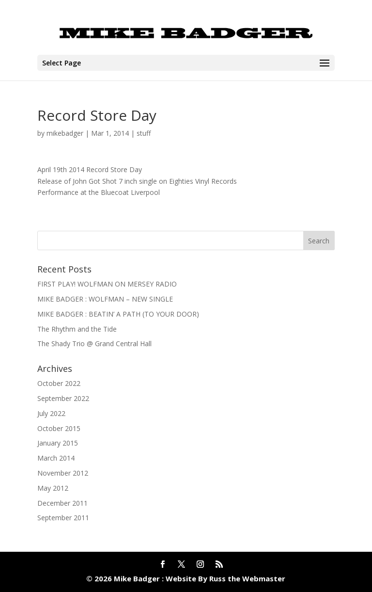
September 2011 (63, 517)
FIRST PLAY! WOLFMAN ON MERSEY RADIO (107, 283)
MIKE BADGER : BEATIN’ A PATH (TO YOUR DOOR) (118, 314)
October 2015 (58, 428)
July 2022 (51, 413)
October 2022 (58, 383)
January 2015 (57, 443)
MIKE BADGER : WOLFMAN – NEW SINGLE (105, 299)
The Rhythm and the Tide (77, 329)
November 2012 (62, 473)
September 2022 (63, 398)
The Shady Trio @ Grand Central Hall (94, 343)
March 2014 (56, 458)
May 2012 (52, 488)
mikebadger (64, 133)
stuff (144, 133)
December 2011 (62, 503)
